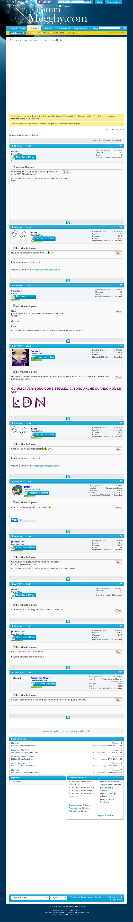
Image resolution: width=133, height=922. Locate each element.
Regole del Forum (106, 815)
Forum (34, 28)
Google (17, 781)
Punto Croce (38, 40)
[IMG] (110, 787)
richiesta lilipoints (31, 135)
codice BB (105, 781)
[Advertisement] (34, 76)
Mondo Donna (18, 28)
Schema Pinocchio (82, 731)
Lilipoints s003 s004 (20, 750)
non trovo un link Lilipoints (23, 756)
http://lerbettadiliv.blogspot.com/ (44, 269)
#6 (121, 481)
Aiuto (99, 2)
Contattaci (75, 897)
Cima (119, 899)
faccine (105, 784)
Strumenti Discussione (111, 140)
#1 (121, 146)
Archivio (102, 897)
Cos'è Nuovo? (63, 28)
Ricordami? (64, 6)
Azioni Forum (58, 33)
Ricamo (25, 40)
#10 (120, 672)
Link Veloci (72, 33)
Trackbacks (74, 805)
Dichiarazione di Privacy (115, 898)
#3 (121, 285)
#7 (121, 536)
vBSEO (74, 915)
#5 (121, 423)
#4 (121, 345)
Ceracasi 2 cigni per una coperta (57, 731)
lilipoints (15, 743)
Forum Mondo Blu (89, 897)
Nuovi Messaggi (16, 33)
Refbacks (73, 811)
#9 (121, 626)
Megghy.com (36, 33)
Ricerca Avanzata (116, 33)
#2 (121, 227)
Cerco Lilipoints (18, 763)
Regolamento (80, 28)
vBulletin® (66, 910)
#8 (121, 583)
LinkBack (95, 140)
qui (38, 262)
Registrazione (113, 2)
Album (48, 28)
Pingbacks (73, 808)
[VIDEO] (111, 793)
